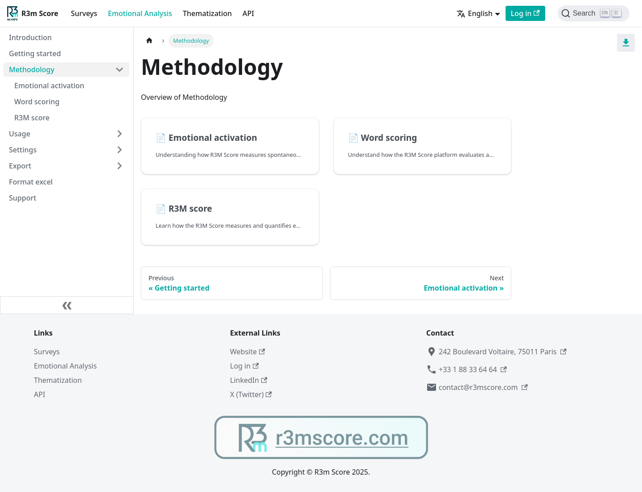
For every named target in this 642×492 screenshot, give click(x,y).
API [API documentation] (248, 13)
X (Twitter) (251, 394)
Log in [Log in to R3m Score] (525, 13)
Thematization (207, 13)
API (39, 394)
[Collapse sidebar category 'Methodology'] (119, 69)
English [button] (474, 13)
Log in (244, 366)
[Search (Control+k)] (594, 13)
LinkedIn (248, 380)
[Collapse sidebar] (67, 305)
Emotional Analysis (140, 13)
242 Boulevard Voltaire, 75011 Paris (496, 351)
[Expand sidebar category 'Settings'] (119, 150)
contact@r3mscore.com (477, 387)
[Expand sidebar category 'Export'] (119, 166)
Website (247, 352)
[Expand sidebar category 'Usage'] (119, 134)
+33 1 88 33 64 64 (466, 369)
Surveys (84, 13)
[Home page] (149, 41)
